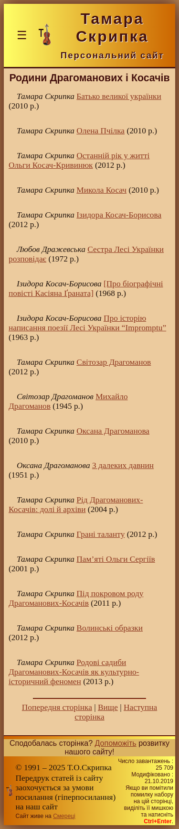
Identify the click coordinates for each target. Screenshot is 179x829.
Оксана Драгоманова (112, 431)
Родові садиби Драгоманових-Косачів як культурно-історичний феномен (74, 672)
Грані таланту (100, 534)
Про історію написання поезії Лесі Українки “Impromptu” (87, 323)
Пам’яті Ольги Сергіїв (115, 559)
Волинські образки (109, 628)
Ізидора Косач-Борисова (118, 214)
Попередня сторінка (57, 707)
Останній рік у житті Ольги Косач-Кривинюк (79, 160)
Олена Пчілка (100, 130)
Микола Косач (101, 190)
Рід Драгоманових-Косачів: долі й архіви (76, 504)
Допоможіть (116, 743)
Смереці (64, 816)
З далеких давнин (123, 465)
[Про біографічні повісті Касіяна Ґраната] (86, 288)
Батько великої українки (118, 96)
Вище (108, 707)
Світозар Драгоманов (113, 362)
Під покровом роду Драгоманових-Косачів (76, 598)
